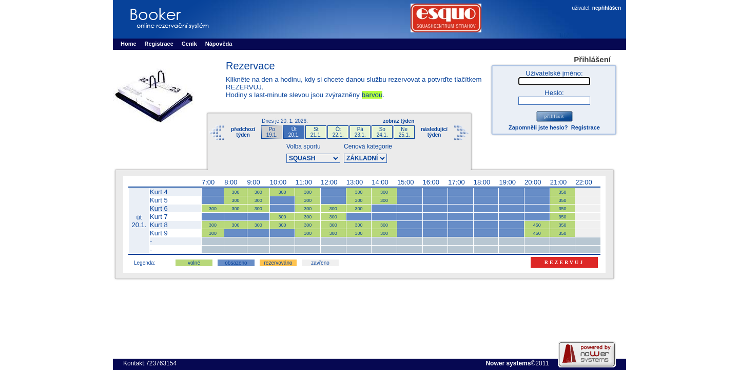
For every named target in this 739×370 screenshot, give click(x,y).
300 (235, 192)
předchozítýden (243, 132)
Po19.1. (272, 132)
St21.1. (316, 132)
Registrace (585, 127)
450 (537, 225)
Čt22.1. (338, 132)
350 (562, 192)
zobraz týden (398, 121)
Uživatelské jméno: (554, 73)
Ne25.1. (404, 132)
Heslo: (554, 93)
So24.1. (382, 132)
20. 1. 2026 (293, 121)
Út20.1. (294, 132)
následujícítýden (434, 132)
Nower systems (508, 363)
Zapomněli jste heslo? (538, 127)
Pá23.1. (360, 132)
